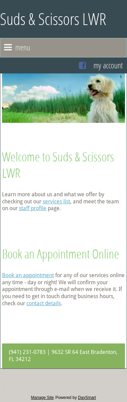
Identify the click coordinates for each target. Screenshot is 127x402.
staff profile (32, 208)
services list (56, 201)
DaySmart (87, 397)
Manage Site (42, 397)
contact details (43, 303)
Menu (17, 47)
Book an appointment (28, 275)
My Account (108, 65)
